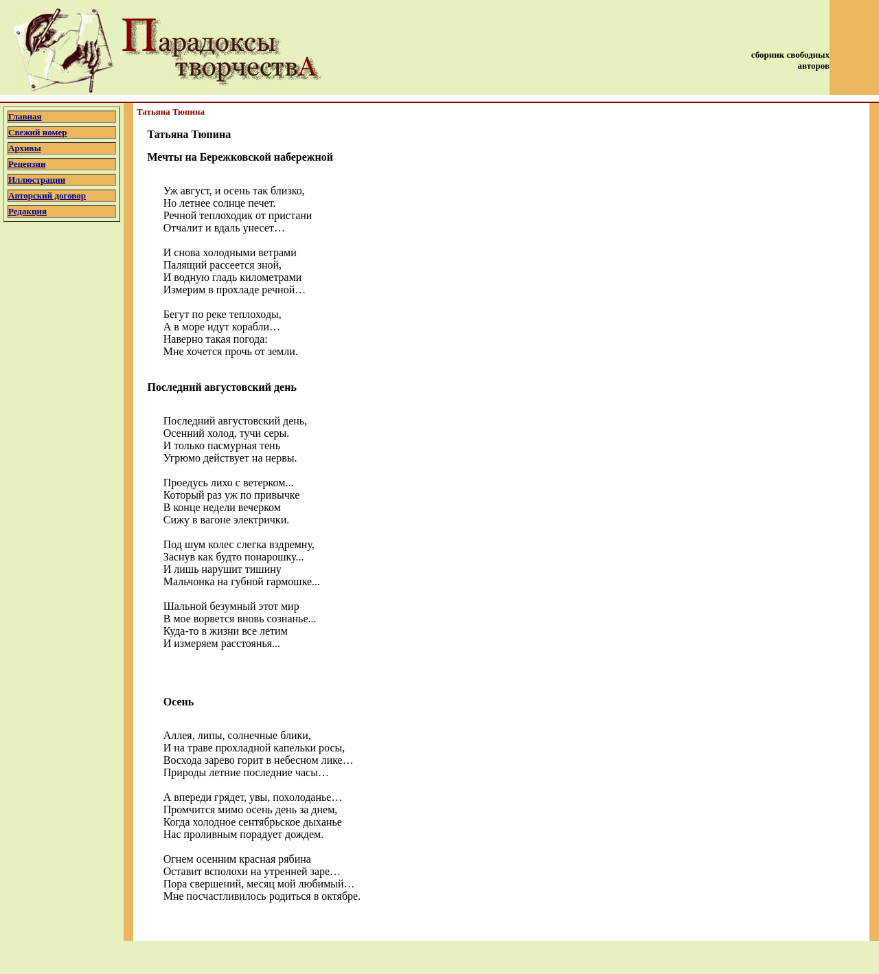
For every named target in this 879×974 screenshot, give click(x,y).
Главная (25, 116)
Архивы (24, 148)
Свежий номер (37, 132)
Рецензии (27, 164)
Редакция (27, 211)
